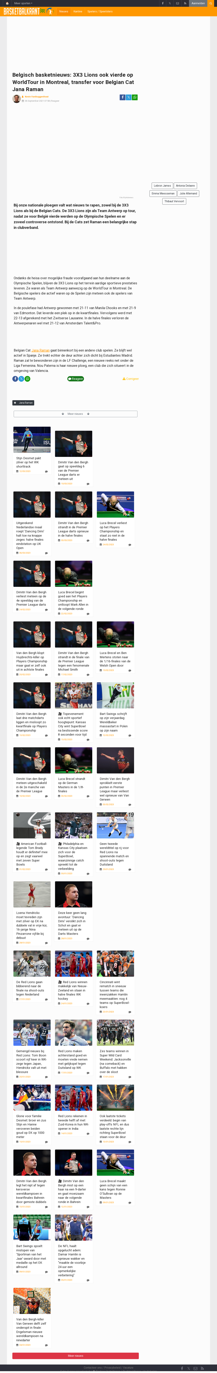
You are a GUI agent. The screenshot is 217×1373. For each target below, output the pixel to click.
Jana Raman (40, 350)
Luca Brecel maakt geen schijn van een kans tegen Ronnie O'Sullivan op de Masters (113, 1189)
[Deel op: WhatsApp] (135, 97)
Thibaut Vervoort (174, 201)
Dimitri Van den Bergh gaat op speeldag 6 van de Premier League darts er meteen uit (73, 470)
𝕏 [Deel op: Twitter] (128, 97)
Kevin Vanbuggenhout (36, 96)
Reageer (55, 101)
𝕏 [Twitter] (188, 1359)
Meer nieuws (76, 413)
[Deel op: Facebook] (122, 97)
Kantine (77, 11)
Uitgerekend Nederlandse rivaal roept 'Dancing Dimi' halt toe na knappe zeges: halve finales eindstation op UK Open (30, 535)
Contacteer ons (93, 1358)
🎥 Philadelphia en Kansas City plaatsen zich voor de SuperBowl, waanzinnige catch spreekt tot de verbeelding (72, 856)
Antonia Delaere (185, 185)
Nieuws (63, 11)
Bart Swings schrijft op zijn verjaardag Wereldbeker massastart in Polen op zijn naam (114, 722)
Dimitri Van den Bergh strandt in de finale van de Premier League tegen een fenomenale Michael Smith (73, 661)
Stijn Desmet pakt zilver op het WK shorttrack (28, 462)
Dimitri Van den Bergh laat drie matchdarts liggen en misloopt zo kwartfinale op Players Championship (31, 722)
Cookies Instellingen (106, 1362)
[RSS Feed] (202, 1359)
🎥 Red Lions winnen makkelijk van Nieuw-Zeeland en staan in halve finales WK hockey (72, 990)
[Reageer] (46, 471)
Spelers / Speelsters (100, 11)
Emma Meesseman (163, 193)
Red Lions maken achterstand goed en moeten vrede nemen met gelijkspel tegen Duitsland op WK (73, 1059)
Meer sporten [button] (22, 3)
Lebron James (162, 185)
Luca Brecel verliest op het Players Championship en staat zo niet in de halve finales (113, 531)
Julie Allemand (188, 193)
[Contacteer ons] (195, 1359)
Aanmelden (198, 3)
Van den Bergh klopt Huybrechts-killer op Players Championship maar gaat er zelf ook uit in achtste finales (31, 661)
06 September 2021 (34, 101)
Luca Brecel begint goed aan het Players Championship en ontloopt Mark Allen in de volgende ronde (73, 600)
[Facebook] (182, 1359)
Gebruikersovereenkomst (75, 1362)
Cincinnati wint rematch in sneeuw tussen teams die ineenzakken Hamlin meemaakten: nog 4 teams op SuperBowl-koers (115, 994)
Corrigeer (131, 379)
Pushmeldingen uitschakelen (140, 1362)
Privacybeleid (112, 1358)
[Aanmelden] (15, 402)
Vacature (128, 1358)
